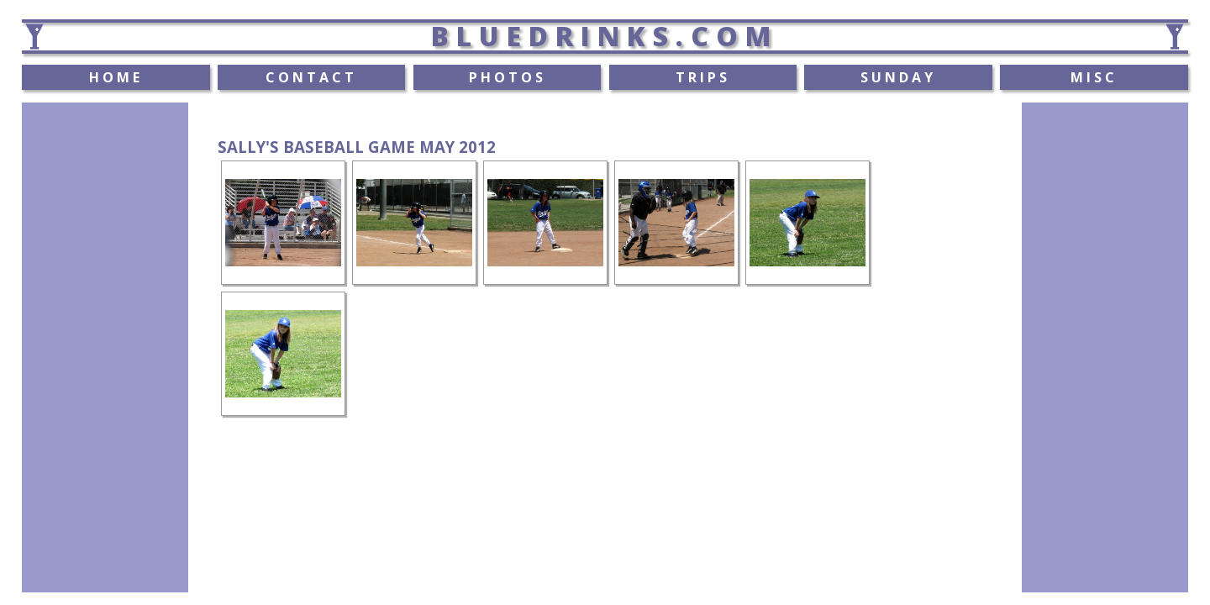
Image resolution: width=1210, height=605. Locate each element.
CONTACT (311, 77)
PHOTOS (507, 77)
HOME (116, 77)
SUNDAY (898, 77)
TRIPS (703, 77)
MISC (1094, 77)
